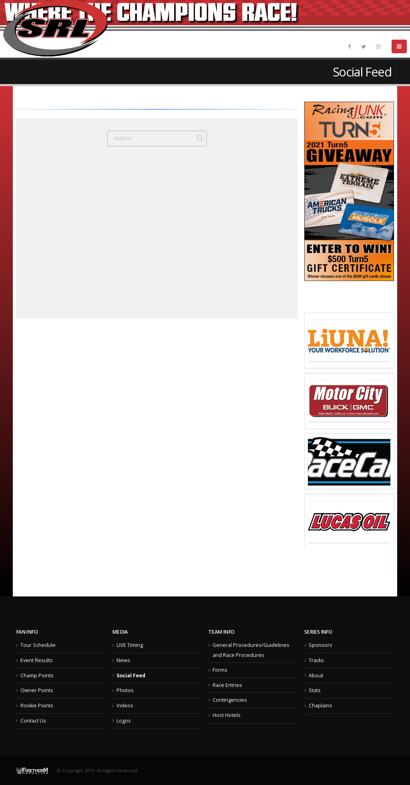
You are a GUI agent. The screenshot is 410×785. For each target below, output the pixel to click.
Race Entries (227, 685)
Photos (125, 690)
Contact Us (33, 720)
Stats (315, 690)
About (316, 675)
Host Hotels (227, 715)
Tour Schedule (38, 645)
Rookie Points (36, 705)
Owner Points (36, 690)
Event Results (36, 660)
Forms (220, 670)
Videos (125, 705)
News (123, 660)
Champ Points (37, 675)
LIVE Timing (130, 645)
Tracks (316, 660)
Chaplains (320, 705)
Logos (124, 720)
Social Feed (131, 675)
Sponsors (320, 645)
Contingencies (230, 700)
